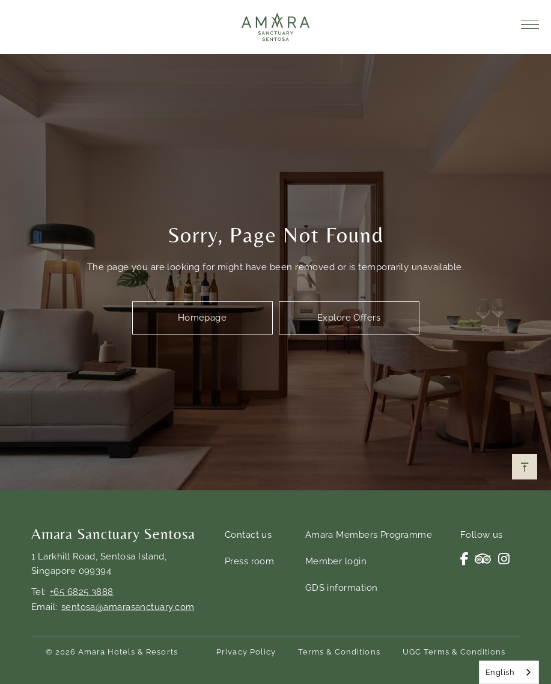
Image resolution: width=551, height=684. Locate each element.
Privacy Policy (246, 651)
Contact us (248, 534)
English (500, 672)
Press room (250, 561)
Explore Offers (348, 317)
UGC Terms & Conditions (454, 651)
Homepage (202, 317)
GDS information (341, 587)
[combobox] (509, 672)
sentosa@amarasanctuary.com (128, 607)
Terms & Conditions (339, 651)
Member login (336, 561)
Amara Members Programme (368, 534)
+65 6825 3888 (82, 592)
